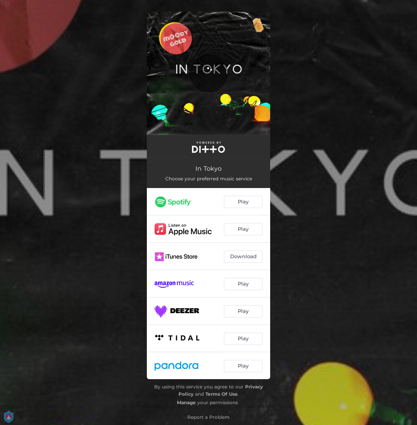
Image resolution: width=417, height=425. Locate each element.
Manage (186, 402)
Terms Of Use (221, 394)
